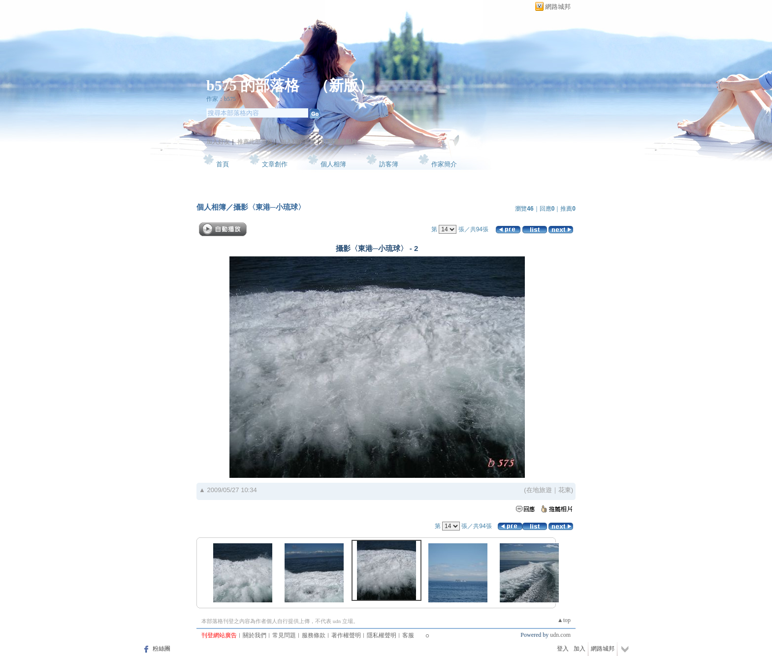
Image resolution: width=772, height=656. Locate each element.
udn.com (560, 634)
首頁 (222, 164)
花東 (564, 490)
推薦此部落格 (255, 141)
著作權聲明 (346, 635)
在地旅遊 (539, 490)
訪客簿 (388, 164)
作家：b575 (221, 98)
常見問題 (284, 635)
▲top (564, 620)
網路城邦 (558, 6)
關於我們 (254, 635)
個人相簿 (333, 164)
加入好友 (218, 141)
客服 (408, 635)
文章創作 (275, 164)
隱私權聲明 (381, 635)
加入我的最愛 (298, 141)
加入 (579, 648)
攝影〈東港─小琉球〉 (269, 207)
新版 (343, 85)
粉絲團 (161, 648)
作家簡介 (444, 164)
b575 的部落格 (252, 85)
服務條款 (313, 635)
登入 (563, 648)
